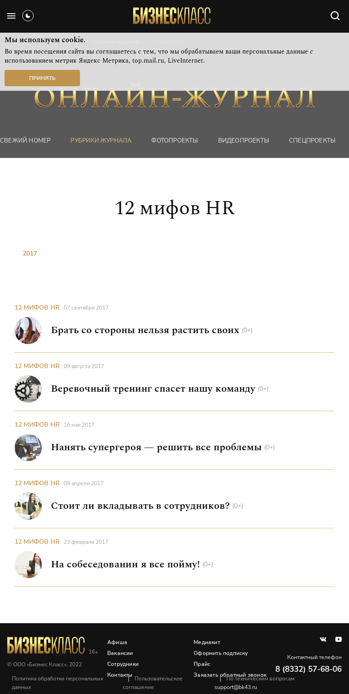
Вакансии (120, 653)
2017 (30, 254)
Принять (42, 78)
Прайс (202, 664)
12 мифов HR (37, 307)
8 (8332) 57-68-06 (308, 669)
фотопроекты (174, 141)
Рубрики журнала (100, 141)
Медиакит (207, 642)
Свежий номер (25, 141)
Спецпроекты (312, 141)
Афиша (117, 642)
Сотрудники (123, 664)
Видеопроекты (243, 141)
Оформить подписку (221, 653)
